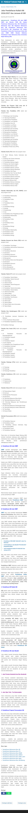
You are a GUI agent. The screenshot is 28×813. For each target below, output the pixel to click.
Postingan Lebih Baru (7, 803)
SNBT (2, 512)
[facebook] (3, 793)
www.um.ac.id (5, 20)
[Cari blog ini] (26, 2)
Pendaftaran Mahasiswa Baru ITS (11, 751)
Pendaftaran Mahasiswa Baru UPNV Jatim (14, 756)
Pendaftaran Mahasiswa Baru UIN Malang (14, 760)
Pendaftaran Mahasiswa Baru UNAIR (12, 753)
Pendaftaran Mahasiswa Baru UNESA (12, 755)
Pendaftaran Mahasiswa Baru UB (11, 749)
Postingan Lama (22, 803)
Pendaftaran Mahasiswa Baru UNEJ (12, 758)
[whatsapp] (8, 793)
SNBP (2, 449)
